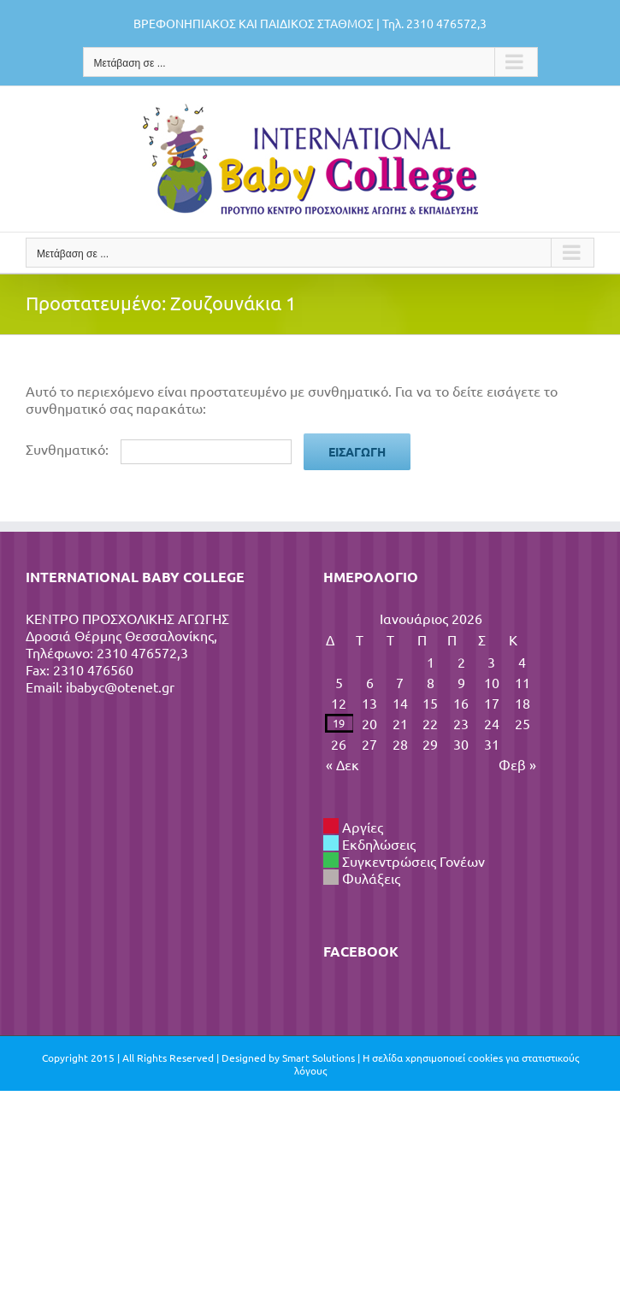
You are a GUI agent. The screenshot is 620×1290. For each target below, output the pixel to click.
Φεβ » (517, 764)
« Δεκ (342, 764)
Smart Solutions (318, 1057)
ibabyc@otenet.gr (120, 686)
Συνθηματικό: (159, 448)
